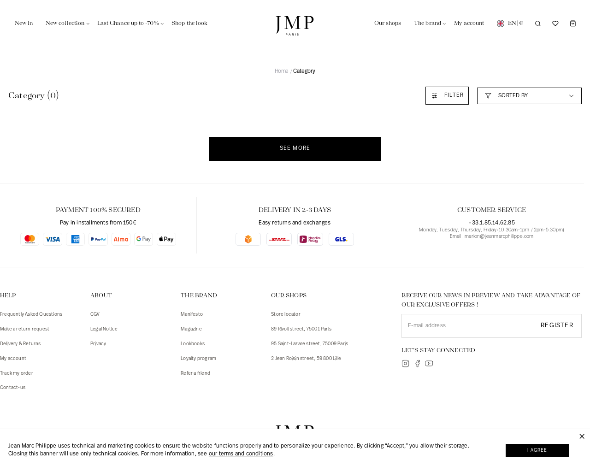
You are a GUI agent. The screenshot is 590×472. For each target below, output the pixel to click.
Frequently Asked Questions (31, 314)
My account (13, 358)
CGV (95, 314)
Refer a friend (195, 373)
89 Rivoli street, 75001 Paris (301, 329)
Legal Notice (104, 329)
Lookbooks (193, 344)
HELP (8, 296)
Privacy (98, 344)
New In (24, 23)
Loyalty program (198, 358)
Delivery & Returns (20, 344)
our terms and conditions (241, 455)
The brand (427, 23)
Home (282, 71)
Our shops (387, 23)
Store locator (286, 314)
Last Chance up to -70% (128, 23)
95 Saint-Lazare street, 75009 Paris (309, 344)
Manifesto (192, 314)
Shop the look (189, 23)
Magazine (191, 329)
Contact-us (12, 387)
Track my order (16, 373)
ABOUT (101, 296)
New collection (65, 23)
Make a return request (24, 329)
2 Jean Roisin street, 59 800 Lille (306, 358)
